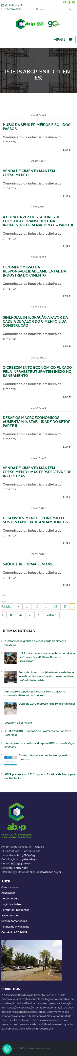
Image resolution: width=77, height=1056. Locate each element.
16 (55, 606)
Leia (65, 150)
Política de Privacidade (15, 926)
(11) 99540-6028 (21, 863)
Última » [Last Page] (51, 614)
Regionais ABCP (11, 898)
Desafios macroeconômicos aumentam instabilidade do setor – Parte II (38, 422)
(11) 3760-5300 (13, 9)
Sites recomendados (14, 920)
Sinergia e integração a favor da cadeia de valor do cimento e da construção (35, 321)
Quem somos (9, 887)
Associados (8, 892)
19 (11, 614)
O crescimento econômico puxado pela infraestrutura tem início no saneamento (37, 371)
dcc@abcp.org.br (14, 5)
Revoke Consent (7, 1049)
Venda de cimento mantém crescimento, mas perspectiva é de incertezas (37, 472)
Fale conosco (9, 915)
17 (65, 606)
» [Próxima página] (39, 614)
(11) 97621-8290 (27, 859)
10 (36, 606)
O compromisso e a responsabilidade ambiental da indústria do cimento (34, 271)
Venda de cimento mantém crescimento (29, 173)
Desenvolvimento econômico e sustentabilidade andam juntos (35, 520)
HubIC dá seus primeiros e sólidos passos (36, 127)
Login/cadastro (11, 904)
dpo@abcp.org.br (50, 872)
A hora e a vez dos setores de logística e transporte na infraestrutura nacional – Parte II (38, 221)
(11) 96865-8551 (26, 855)
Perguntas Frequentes (15, 909)
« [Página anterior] (18, 606)
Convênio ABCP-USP (14, 932)
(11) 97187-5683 (18, 867)
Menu (59, 39)
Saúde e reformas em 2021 (28, 564)
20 (20, 614)
